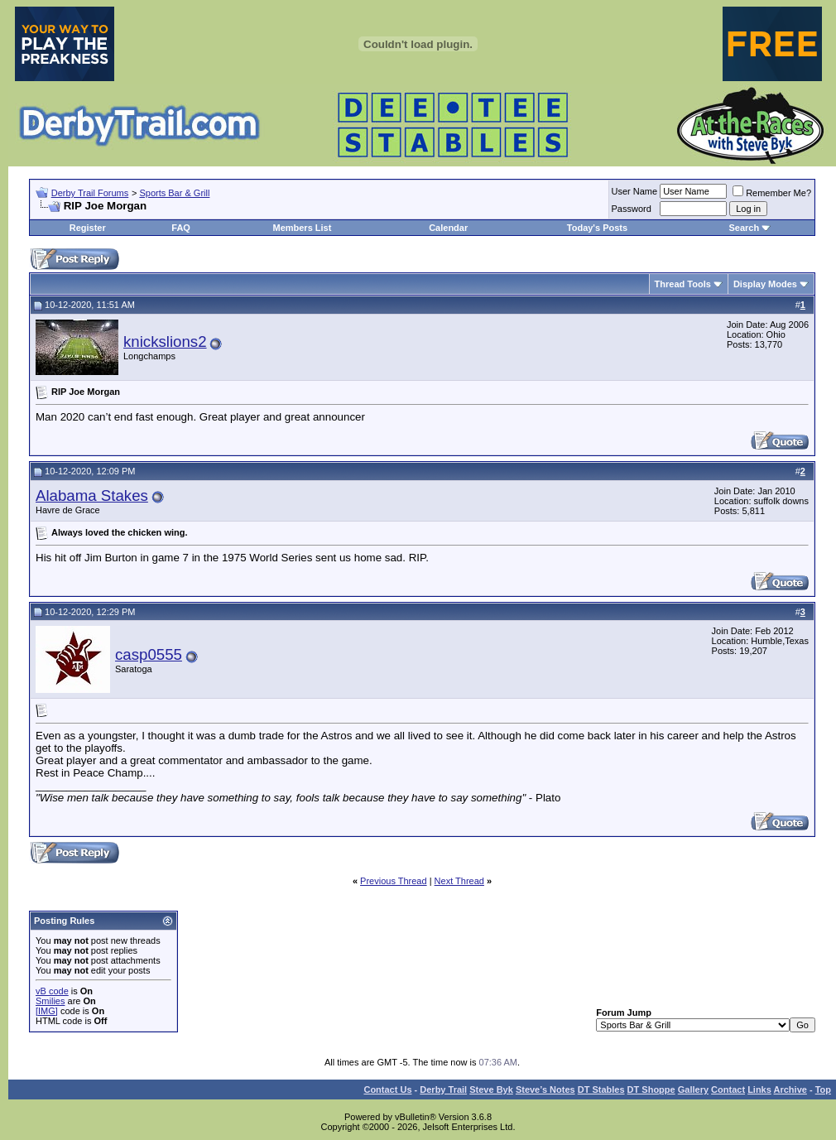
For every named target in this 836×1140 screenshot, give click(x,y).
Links (759, 1089)
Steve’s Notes (545, 1089)
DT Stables (601, 1089)
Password (631, 209)
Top (823, 1089)
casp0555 (148, 654)
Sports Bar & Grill (174, 193)
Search (743, 228)
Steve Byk (491, 1089)
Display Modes (765, 284)
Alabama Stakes (92, 495)
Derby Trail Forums (90, 193)
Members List (301, 228)
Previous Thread (393, 881)
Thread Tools (683, 284)
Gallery (693, 1089)
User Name (635, 191)
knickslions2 (165, 341)
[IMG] (47, 1011)
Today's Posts (597, 228)
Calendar (448, 228)
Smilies (50, 1001)
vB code (52, 991)
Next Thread (459, 881)
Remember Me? (772, 193)
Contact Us (387, 1089)
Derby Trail (443, 1089)
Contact (728, 1089)
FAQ (180, 228)
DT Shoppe (651, 1089)
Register (88, 228)
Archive (790, 1089)
